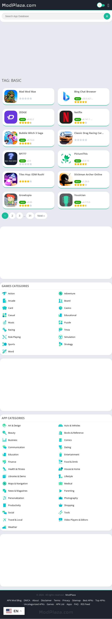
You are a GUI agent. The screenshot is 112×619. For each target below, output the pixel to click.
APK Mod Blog (14, 600)
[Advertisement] (56, 50)
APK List (60, 604)
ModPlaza (70, 595)
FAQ (76, 604)
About (35, 600)
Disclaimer (46, 600)
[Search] (56, 16)
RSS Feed (85, 604)
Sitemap (76, 600)
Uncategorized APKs (34, 604)
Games (50, 604)
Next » (41, 215)
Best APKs (88, 600)
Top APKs (100, 600)
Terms (57, 600)
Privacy (66, 600)
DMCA (27, 600)
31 (30, 215)
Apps (69, 604)
